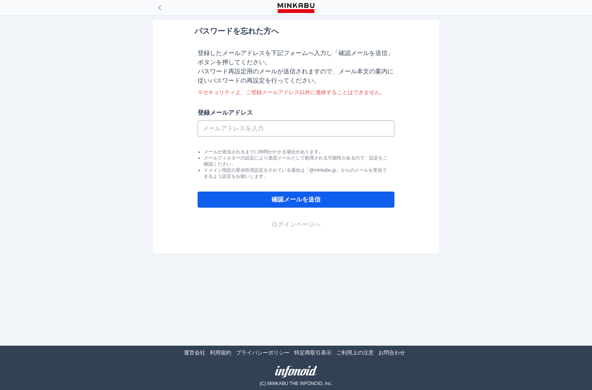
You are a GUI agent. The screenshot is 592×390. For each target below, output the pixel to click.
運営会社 (194, 352)
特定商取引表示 (313, 352)
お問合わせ (391, 352)
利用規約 (220, 352)
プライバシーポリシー (262, 352)
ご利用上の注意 (355, 352)
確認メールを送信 (296, 199)
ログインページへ (296, 224)
